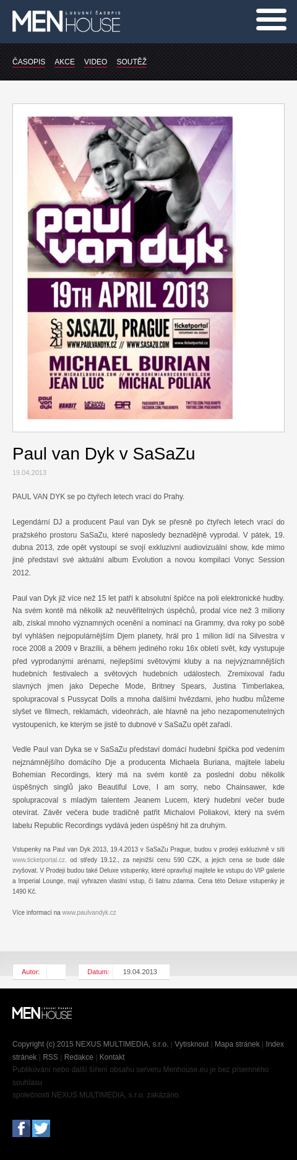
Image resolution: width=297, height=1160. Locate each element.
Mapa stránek (237, 1044)
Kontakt (112, 1057)
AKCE (64, 62)
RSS (50, 1057)
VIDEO (95, 62)
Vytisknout (191, 1044)
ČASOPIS (28, 62)
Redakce (78, 1057)
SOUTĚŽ (131, 62)
